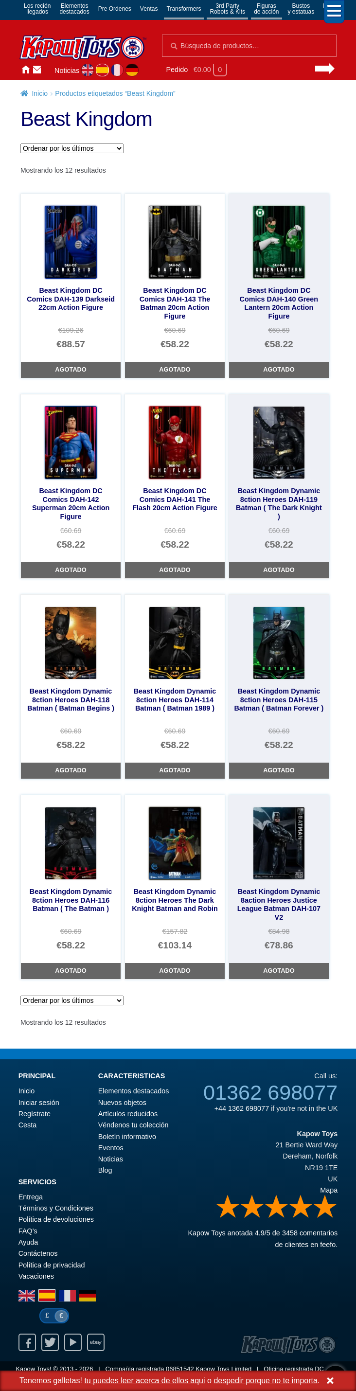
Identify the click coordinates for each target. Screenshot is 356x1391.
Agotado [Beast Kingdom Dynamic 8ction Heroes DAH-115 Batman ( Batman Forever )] (278, 770)
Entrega (30, 1197)
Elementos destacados (133, 1091)
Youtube (73, 1342)
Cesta (27, 1125)
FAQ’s (27, 1231)
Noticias (66, 70)
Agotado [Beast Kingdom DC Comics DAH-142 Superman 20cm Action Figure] (70, 569)
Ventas (149, 8)
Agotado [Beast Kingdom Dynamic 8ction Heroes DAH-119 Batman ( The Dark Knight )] (278, 569)
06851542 (180, 1369)
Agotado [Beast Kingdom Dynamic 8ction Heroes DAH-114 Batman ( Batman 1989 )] (174, 770)
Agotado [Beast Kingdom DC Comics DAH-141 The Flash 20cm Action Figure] (174, 569)
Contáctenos (37, 70)
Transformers (184, 8)
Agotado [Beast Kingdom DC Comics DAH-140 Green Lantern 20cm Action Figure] (278, 369)
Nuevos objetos (122, 1102)
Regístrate (34, 1114)
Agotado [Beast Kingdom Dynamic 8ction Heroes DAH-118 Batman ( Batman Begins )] (70, 770)
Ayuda (28, 1242)
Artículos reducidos (128, 1114)
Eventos (111, 1148)
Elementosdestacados (74, 8)
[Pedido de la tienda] (72, 148)
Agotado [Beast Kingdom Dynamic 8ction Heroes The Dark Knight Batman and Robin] (174, 970)
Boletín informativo (127, 1137)
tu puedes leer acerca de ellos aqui (144, 1380)
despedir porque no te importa (265, 1380)
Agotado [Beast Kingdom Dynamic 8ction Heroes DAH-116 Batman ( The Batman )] (70, 970)
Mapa (329, 1190)
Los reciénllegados (37, 8)
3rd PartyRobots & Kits (227, 8)
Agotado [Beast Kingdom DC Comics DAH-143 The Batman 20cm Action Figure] (174, 369)
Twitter (50, 1342)
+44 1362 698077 (241, 1108)
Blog (105, 1170)
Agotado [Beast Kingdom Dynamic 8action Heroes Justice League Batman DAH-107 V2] (278, 970)
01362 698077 (270, 1092)
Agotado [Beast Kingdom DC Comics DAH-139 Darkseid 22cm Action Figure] (70, 369)
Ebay (96, 1342)
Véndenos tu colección (133, 1125)
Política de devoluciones (56, 1219)
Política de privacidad (51, 1265)
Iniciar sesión (48, 70)
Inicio (25, 70)
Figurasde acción (266, 8)
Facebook (27, 1342)
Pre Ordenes (114, 8)
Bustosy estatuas (301, 8)
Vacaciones (36, 1276)
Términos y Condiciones (55, 1208)
